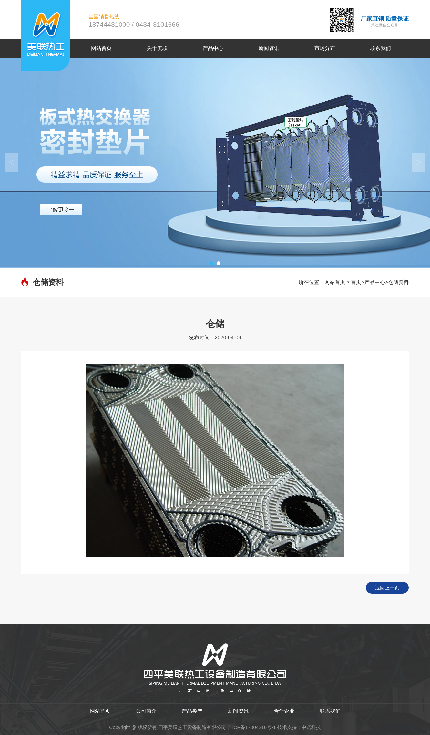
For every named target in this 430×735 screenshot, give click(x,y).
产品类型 (192, 711)
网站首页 (334, 282)
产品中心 (374, 282)
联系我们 (330, 711)
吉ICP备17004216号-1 (251, 727)
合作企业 (284, 711)
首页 (356, 282)
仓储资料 (398, 282)
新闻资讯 (238, 711)
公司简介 (146, 711)
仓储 (215, 324)
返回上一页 (387, 587)
